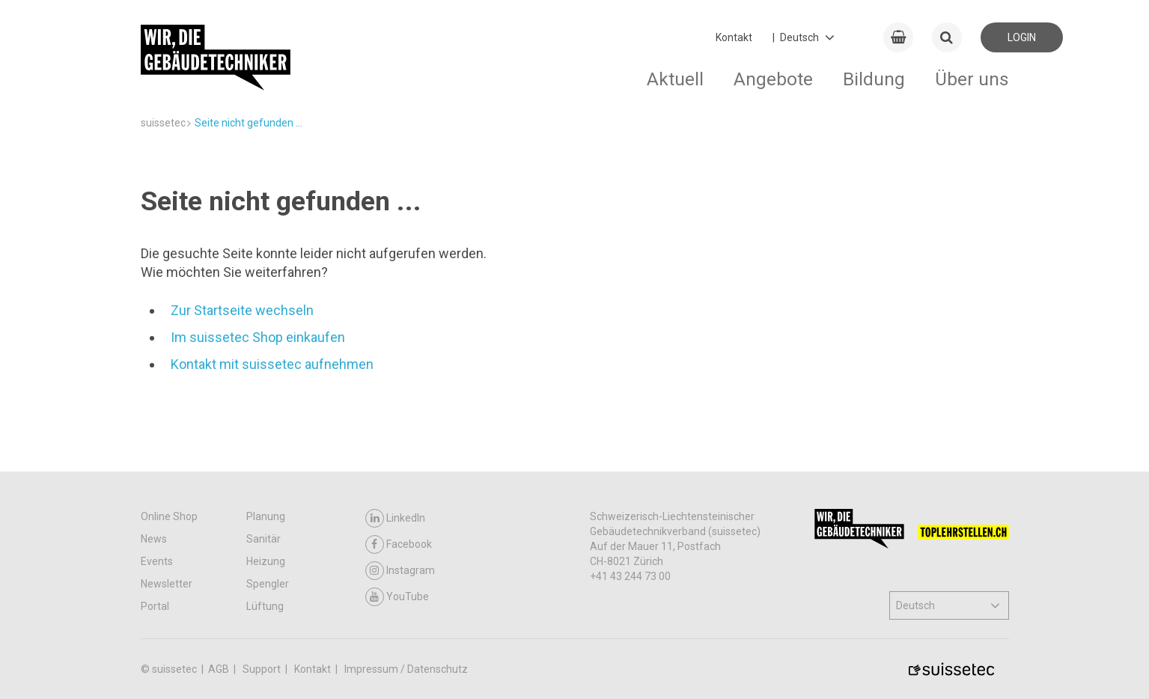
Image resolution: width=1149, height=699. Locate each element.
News (154, 539)
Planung (265, 516)
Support (263, 669)
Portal (155, 606)
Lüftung (265, 606)
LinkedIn (395, 518)
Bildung (874, 79)
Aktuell (675, 79)
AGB (219, 669)
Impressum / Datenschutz (406, 669)
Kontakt (734, 37)
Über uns (972, 79)
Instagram (400, 570)
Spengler (267, 584)
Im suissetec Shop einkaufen (258, 337)
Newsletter (166, 584)
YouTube (397, 596)
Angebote (773, 79)
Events (157, 561)
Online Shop (169, 516)
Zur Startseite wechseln (242, 310)
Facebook (398, 544)
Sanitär (263, 539)
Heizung (265, 561)
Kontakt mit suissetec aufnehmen (272, 364)
